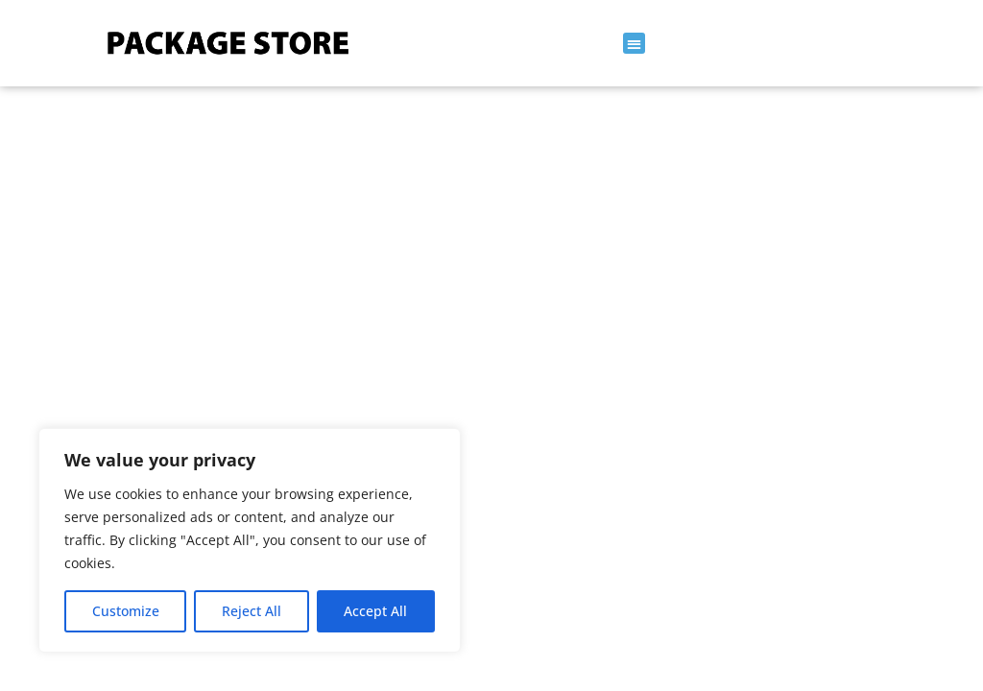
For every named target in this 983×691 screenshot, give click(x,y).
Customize (125, 611)
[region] (249, 540)
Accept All (375, 611)
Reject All (251, 611)
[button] (634, 44)
